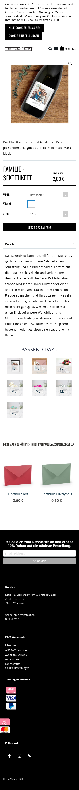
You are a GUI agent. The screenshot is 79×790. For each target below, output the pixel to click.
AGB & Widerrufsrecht (17, 650)
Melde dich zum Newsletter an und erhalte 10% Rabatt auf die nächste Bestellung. (39, 544)
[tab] (39, 244)
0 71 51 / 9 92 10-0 (15, 619)
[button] (70, 66)
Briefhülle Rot (18, 494)
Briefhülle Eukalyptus (56, 494)
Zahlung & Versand (16, 654)
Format (7, 203)
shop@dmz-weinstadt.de (20, 615)
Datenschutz (12, 664)
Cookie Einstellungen (17, 668)
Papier (6, 194)
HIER (56, 20)
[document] (40, 21)
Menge (6, 214)
